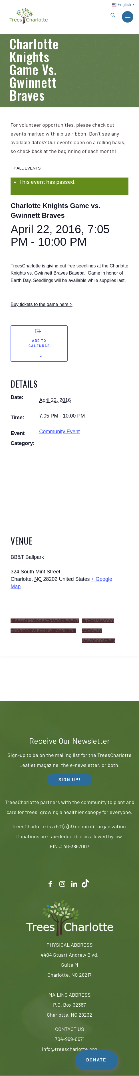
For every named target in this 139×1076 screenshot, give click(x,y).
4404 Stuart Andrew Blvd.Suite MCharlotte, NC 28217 (69, 965)
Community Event (59, 431)
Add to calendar (39, 343)
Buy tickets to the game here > (41, 304)
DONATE (96, 1060)
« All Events (27, 168)
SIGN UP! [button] (70, 780)
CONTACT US (69, 1029)
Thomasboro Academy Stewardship (98, 630)
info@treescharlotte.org (69, 1049)
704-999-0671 (69, 1039)
